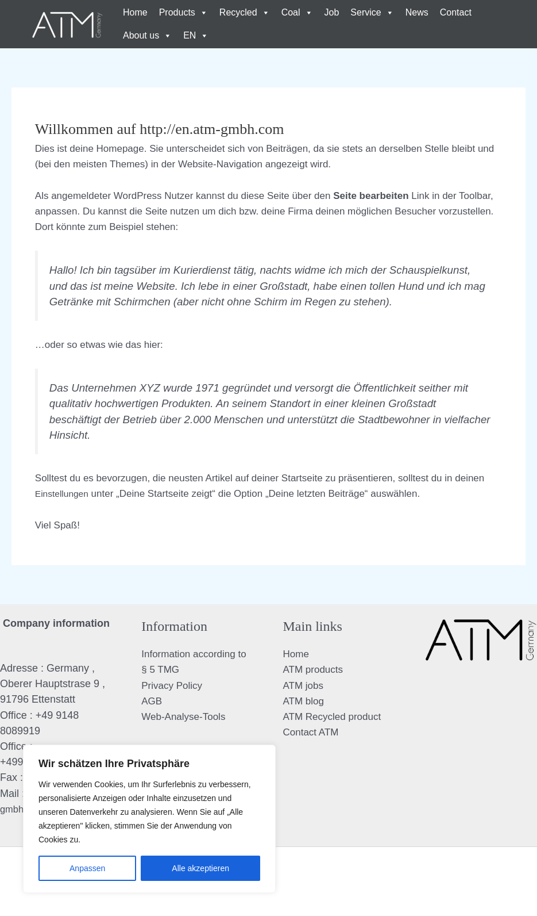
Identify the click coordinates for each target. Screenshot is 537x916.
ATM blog (303, 701)
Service (371, 12)
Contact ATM (311, 732)
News (416, 12)
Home (135, 12)
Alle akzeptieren (200, 868)
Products (183, 12)
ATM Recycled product (332, 716)
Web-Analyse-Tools (183, 716)
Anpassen (87, 868)
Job (331, 12)
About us (147, 35)
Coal (297, 12)
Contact (456, 12)
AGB (151, 701)
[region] (149, 819)
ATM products (313, 669)
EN (195, 35)
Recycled (244, 12)
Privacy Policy (171, 685)
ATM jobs (303, 685)
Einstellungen (64, 493)
